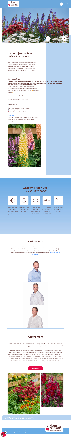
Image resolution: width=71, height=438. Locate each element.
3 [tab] (60, 37)
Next (64, 38)
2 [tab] (57, 37)
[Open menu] (67, 4)
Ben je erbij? (12, 115)
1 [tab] (55, 37)
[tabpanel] (35, 25)
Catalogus (35, 368)
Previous (48, 38)
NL (64, 4)
